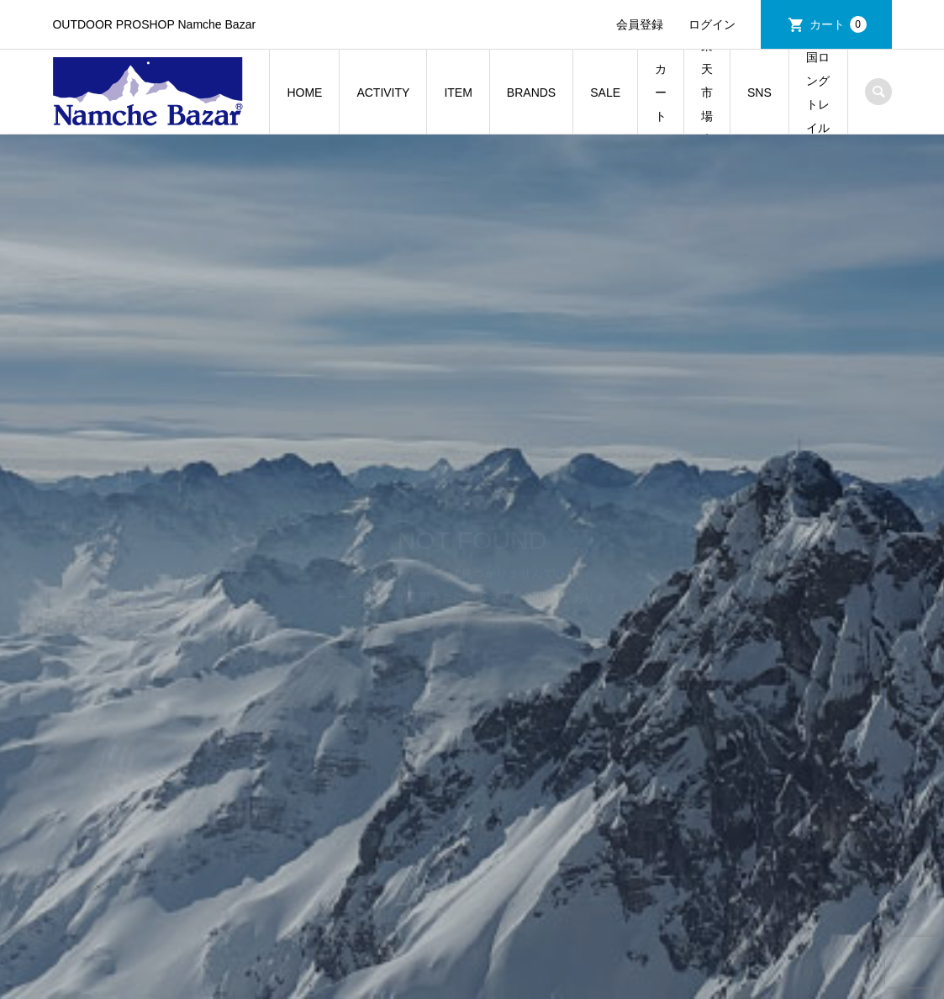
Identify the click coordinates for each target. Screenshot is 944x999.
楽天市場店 (707, 92)
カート (838, 24)
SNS (759, 92)
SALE (605, 92)
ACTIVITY (382, 92)
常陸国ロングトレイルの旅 (818, 92)
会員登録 (639, 24)
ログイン (712, 24)
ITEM (458, 92)
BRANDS (531, 92)
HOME (304, 92)
